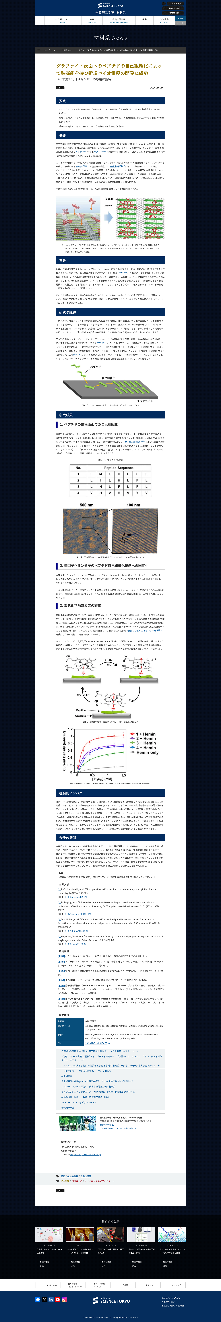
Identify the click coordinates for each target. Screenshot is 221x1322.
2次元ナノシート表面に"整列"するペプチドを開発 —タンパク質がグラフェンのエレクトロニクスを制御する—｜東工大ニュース (111, 1058)
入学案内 (164, 20)
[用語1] (61, 956)
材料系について (63, 20)
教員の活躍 (86, 1176)
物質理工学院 (105, 1125)
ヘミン (81, 151)
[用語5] (61, 985)
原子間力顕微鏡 (135, 441)
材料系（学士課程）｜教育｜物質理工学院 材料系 (85, 1097)
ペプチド (101, 151)
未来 (144, 20)
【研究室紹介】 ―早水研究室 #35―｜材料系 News (86, 1070)
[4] (59, 936)
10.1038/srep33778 (75, 944)
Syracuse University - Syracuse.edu (78, 1102)
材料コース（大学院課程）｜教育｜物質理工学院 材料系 (88, 1086)
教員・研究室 (119, 20)
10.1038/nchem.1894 (76, 896)
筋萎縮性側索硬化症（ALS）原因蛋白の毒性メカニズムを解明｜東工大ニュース (99, 1051)
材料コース (77, 1180)
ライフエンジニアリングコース (100, 1180)
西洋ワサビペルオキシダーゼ (145, 630)
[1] (59, 889)
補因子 (81, 166)
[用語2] (61, 961)
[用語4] (61, 980)
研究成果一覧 (67, 1107)
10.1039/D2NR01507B (98, 1043)
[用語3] (61, 970)
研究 (63, 1176)
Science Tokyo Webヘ (171, 1298)
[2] (59, 902)
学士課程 (65, 1180)
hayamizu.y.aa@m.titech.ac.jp (85, 1154)
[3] (59, 919)
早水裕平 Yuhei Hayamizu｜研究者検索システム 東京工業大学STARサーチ (97, 1081)
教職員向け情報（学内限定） (174, 1305)
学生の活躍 (72, 1176)
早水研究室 (66, 1076)
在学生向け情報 (168, 1302)
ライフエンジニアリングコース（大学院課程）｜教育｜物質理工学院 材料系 (98, 1091)
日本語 (180, 18)
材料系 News (67, 50)
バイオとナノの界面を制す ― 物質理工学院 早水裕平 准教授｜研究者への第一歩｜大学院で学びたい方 (110, 1065)
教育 (91, 20)
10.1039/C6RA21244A (76, 930)
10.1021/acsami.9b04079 (78, 913)
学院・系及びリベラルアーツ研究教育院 (116, 1128)
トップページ (39, 20)
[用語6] (61, 998)
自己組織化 (117, 166)
